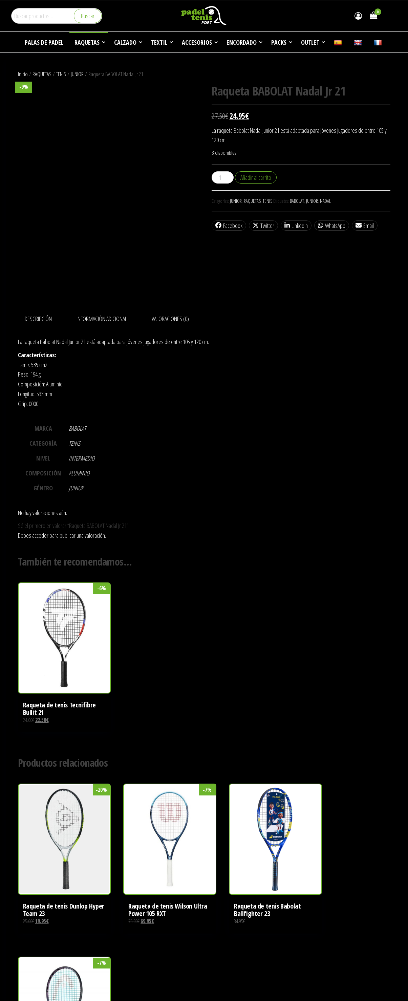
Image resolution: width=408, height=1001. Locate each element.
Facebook (228, 225)
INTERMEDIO (81, 458)
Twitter (263, 225)
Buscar (87, 16)
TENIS (61, 74)
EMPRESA (219, 965)
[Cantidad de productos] (223, 177)
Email (365, 225)
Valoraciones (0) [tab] (170, 319)
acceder (40, 535)
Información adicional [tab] (102, 319)
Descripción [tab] (38, 319)
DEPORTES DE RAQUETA (232, 978)
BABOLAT (297, 201)
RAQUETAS (42, 74)
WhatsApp (331, 225)
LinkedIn (296, 225)
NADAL (325, 201)
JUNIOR (77, 74)
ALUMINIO (79, 473)
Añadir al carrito (255, 177)
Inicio (23, 74)
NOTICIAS (218, 990)
